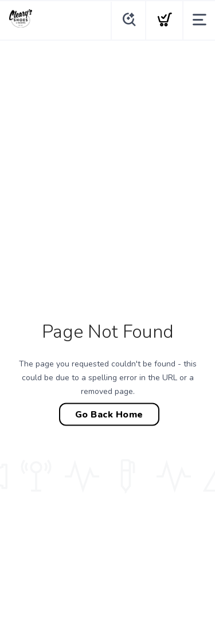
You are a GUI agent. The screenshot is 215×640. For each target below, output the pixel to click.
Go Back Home (109, 414)
